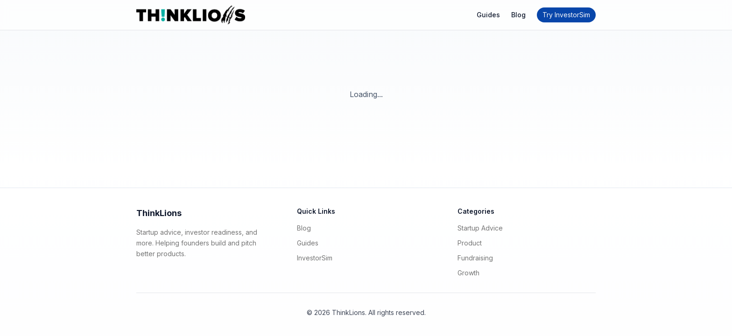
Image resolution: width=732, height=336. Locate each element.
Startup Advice (480, 228)
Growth (468, 273)
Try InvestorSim (566, 15)
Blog (518, 15)
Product (470, 243)
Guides (488, 15)
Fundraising (475, 258)
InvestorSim (314, 258)
